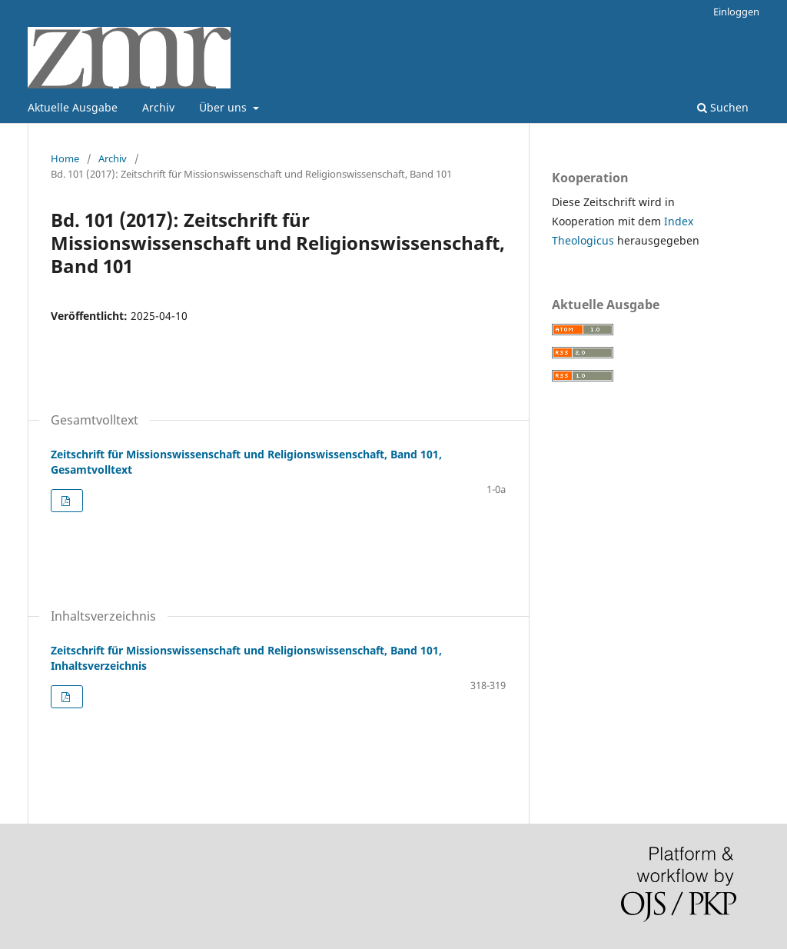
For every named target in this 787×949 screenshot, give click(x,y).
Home (65, 158)
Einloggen (736, 11)
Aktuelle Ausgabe (73, 107)
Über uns (224, 107)
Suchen (723, 107)
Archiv (158, 107)
